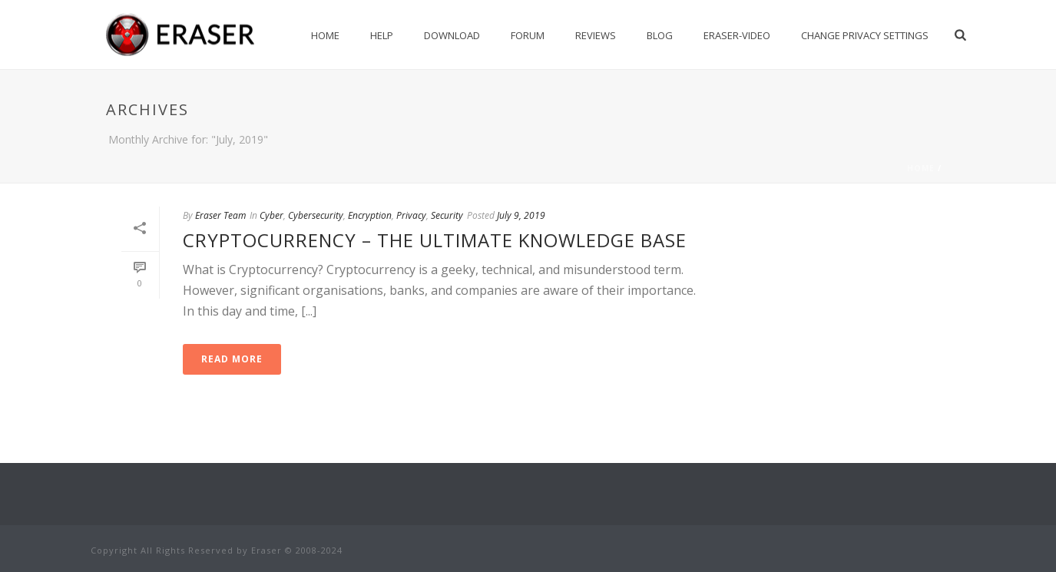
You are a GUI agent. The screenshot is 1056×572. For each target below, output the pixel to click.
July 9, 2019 (521, 215)
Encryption (370, 215)
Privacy (411, 215)
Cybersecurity (315, 215)
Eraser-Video (736, 35)
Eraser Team (220, 215)
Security (447, 215)
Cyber (271, 215)
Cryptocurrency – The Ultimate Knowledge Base (435, 240)
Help (381, 35)
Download (452, 35)
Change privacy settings (865, 35)
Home (325, 35)
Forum (528, 35)
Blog (660, 35)
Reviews (595, 35)
